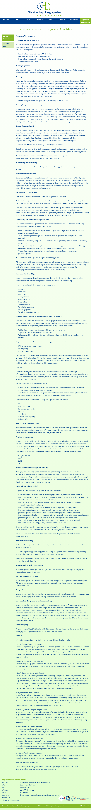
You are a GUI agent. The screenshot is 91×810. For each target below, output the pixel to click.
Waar (51, 20)
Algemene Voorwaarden (85, 21)
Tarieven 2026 (6, 44)
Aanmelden (74, 20)
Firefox (20, 458)
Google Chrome (24, 456)
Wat (28, 20)
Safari (20, 463)
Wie (17, 20)
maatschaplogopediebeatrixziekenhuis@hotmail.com (46, 59)
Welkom (6, 20)
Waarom (40, 20)
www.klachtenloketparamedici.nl (27, 762)
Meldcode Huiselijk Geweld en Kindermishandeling (34, 610)
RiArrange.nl (83, 805)
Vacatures (62, 20)
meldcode (23, 620)
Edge (20, 461)
